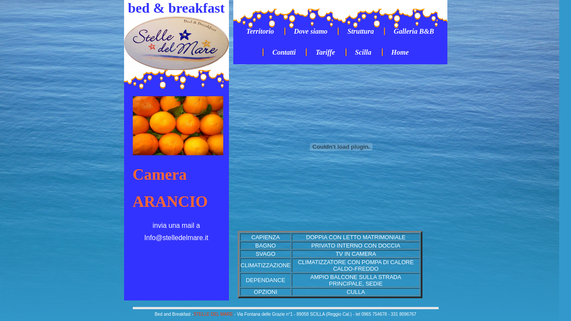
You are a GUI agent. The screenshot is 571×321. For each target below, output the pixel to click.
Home (400, 52)
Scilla (363, 52)
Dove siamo (311, 31)
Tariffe (325, 52)
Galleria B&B (414, 31)
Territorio (260, 31)
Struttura (360, 31)
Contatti (283, 52)
